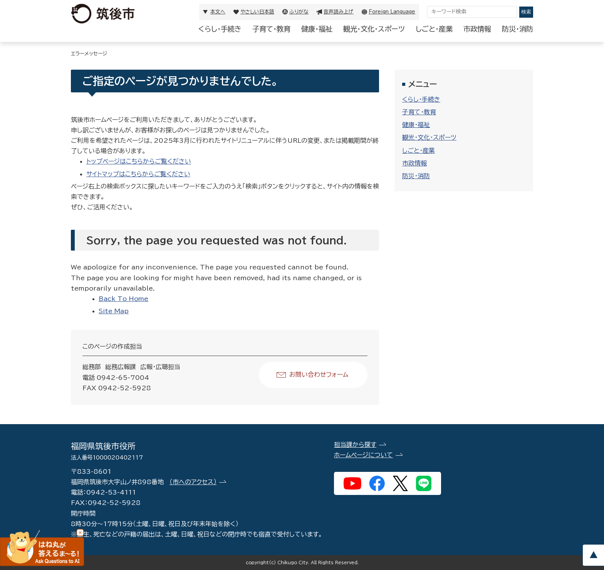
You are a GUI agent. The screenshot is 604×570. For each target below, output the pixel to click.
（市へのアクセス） (192, 482)
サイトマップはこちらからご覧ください (138, 174)
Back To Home (123, 299)
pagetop (593, 555)
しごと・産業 (434, 28)
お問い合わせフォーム (318, 374)
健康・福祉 (316, 28)
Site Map (114, 311)
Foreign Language (392, 11)
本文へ (217, 11)
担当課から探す (355, 444)
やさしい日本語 (257, 11)
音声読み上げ (339, 11)
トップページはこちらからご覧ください (138, 161)
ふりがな (299, 11)
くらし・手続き (220, 28)
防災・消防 (517, 28)
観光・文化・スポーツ (374, 28)
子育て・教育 (271, 28)
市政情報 (477, 28)
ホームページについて (363, 455)
